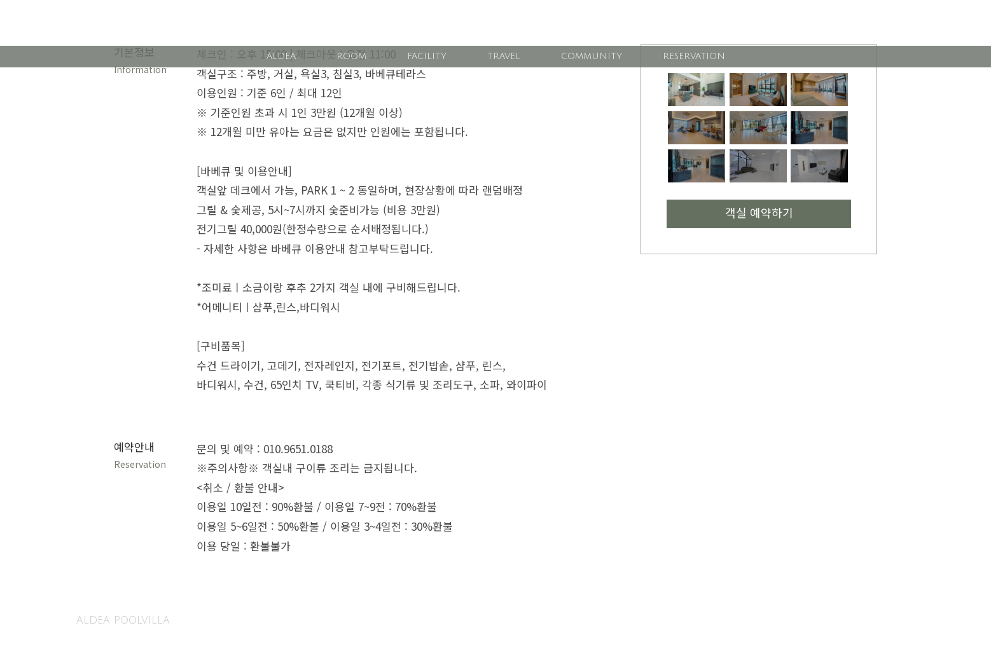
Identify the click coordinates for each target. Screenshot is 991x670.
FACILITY (427, 56)
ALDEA (281, 56)
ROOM (351, 56)
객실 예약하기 (759, 214)
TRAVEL (503, 56)
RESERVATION (694, 56)
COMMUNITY (591, 56)
